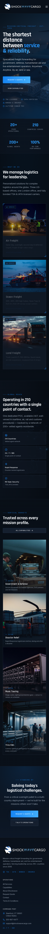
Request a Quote (16, 80)
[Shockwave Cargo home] (22, 7)
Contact (6, 898)
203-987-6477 (10, 920)
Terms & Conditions (10, 901)
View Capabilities (15, 88)
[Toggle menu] (46, 6)
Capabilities (7, 887)
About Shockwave (10, 891)
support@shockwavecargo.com (17, 923)
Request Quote (9, 894)
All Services (7, 884)
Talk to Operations (24, 823)
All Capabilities (24, 530)
